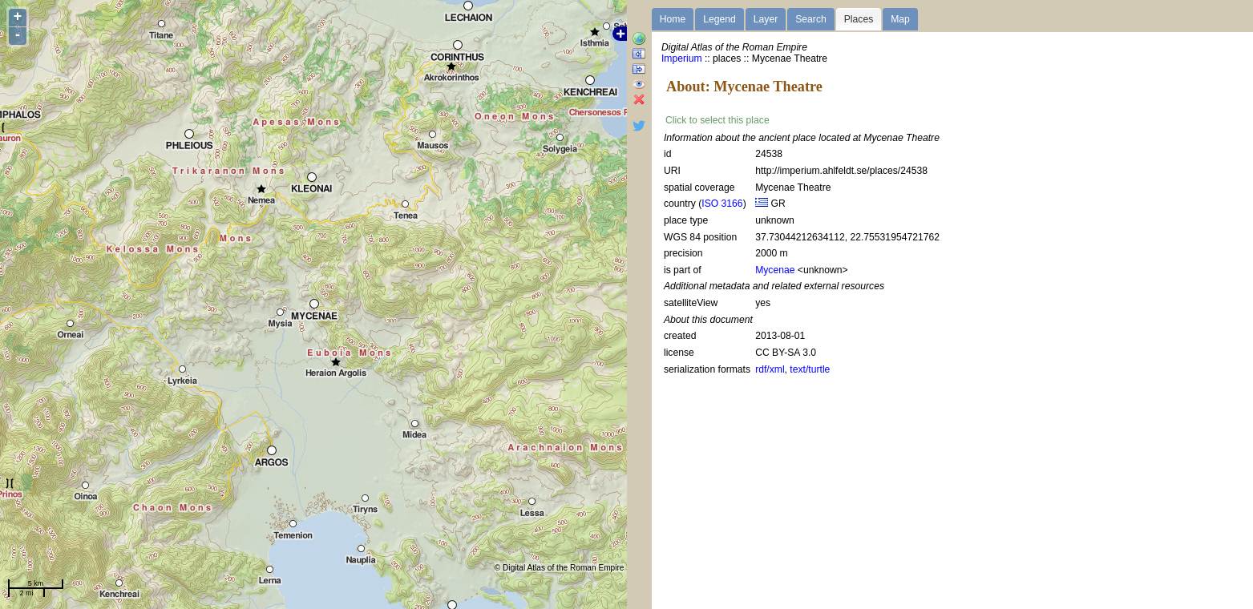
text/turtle (810, 369)
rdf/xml (769, 369)
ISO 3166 (721, 203)
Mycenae (774, 270)
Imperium (681, 58)
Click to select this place (717, 120)
